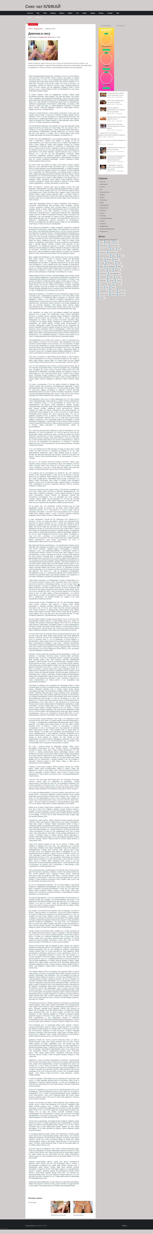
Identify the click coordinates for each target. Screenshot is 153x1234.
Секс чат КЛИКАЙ (42, 6)
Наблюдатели (104, 205)
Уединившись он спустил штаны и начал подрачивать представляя (115, 167)
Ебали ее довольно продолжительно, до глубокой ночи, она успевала (116, 109)
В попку (102, 187)
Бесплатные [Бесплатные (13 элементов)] (103, 245)
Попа (45, 13)
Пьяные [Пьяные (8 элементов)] (118, 277)
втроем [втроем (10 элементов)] (102, 298)
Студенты (103, 223)
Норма (92, 13)
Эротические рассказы (107, 229)
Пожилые (103, 210)
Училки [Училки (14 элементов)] (113, 291)
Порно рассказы (30, 1225)
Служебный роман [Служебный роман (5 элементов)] (106, 284)
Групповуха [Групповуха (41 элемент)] (112, 252)
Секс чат (30, 13)
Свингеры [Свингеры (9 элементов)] (103, 280)
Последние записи (120, 26)
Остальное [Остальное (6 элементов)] (103, 273)
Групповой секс (105, 192)
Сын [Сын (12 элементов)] (101, 287)
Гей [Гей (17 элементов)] (119, 249)
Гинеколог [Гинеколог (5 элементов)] (103, 252)
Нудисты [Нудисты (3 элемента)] (117, 270)
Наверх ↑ (125, 1225)
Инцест (61, 13)
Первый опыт (38, 28)
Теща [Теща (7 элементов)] (113, 287)
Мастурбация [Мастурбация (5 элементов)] (110, 266)
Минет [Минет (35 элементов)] (120, 266)
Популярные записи (106, 26)
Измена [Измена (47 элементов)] (108, 259)
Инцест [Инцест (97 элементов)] (116, 259)
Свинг (85, 13)
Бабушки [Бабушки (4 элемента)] (109, 242)
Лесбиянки (103, 200)
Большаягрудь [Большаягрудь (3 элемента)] (104, 249)
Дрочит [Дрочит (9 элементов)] (121, 256)
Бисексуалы (104, 184)
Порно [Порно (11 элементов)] (111, 277)
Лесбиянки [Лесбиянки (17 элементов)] (110, 263)
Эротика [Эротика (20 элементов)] (121, 294)
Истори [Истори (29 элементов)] (102, 263)
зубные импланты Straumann (107, 240)
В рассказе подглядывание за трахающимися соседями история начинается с (116, 158)
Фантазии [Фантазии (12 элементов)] (122, 291)
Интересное (104, 231)
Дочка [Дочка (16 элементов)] (114, 256)
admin (49, 37)
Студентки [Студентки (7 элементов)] (118, 284)
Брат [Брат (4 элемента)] (113, 249)
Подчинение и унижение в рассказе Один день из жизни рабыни (116, 126)
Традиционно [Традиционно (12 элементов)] (104, 291)
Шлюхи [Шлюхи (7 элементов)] (113, 294)
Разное (101, 13)
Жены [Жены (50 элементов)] (101, 259)
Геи (77, 13)
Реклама (38, 17)
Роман (29, 17)
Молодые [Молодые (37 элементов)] (103, 270)
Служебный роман (106, 218)
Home (30, 28)
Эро (117, 13)
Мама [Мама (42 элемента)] (101, 266)
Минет (70, 13)
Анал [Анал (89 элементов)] (101, 242)
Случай (109, 13)
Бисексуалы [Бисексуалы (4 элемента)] (114, 245)
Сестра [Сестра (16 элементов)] (111, 280)
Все (38, 13)
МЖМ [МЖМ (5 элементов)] (119, 263)
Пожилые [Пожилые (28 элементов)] (103, 277)
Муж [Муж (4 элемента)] (110, 270)
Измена (53, 13)
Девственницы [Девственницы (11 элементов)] (104, 256)
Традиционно (104, 226)
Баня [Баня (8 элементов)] (116, 242)
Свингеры (103, 216)
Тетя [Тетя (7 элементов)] (106, 287)
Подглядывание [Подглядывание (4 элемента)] (115, 273)
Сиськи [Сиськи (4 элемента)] (119, 280)
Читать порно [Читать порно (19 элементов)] (104, 294)
